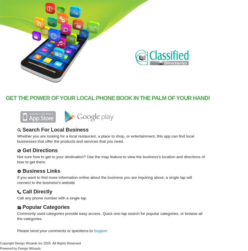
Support (100, 231)
